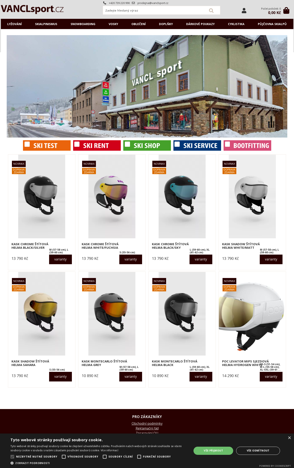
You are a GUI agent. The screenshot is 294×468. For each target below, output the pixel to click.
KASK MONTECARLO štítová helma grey (104, 363)
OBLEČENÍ (138, 24)
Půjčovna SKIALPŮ (272, 24)
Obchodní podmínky (147, 423)
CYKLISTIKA (236, 24)
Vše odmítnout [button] (258, 450)
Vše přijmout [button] (213, 450)
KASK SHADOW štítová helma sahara (30, 363)
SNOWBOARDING (83, 24)
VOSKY (113, 24)
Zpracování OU (147, 433)
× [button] (289, 438)
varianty (60, 259)
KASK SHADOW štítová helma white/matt (241, 245)
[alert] (147, 451)
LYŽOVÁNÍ (14, 24)
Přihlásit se (244, 10)
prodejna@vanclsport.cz (150, 3)
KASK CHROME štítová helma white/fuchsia (100, 245)
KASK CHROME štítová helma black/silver (29, 245)
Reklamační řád (147, 428)
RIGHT (284, 86)
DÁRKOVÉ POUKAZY (200, 24)
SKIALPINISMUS (46, 24)
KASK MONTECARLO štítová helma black (174, 363)
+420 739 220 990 (116, 3)
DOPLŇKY (166, 24)
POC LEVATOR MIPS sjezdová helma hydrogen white (245, 363)
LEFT (10, 86)
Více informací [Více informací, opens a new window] (109, 450)
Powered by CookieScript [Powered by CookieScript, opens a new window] (275, 465)
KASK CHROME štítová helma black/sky (170, 245)
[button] (98, 463)
